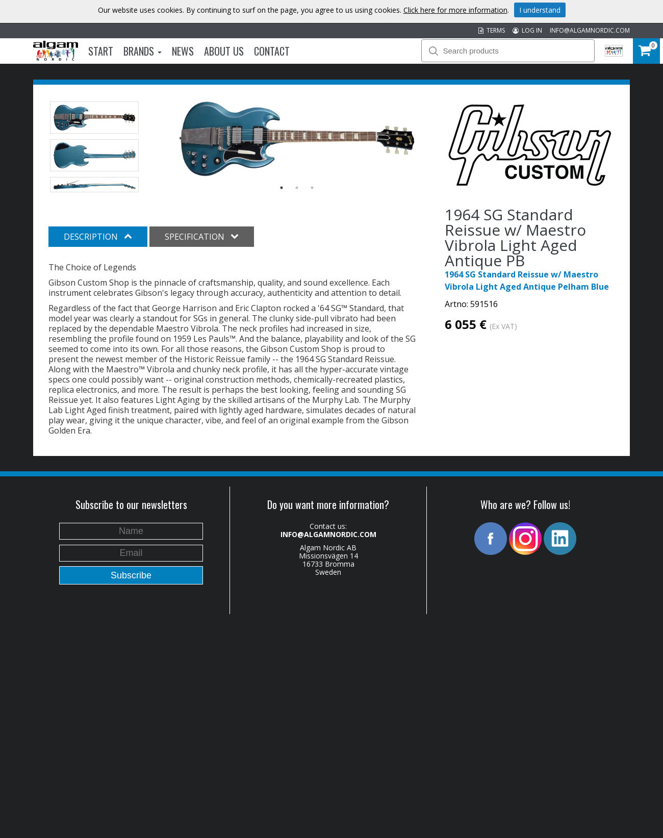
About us (224, 51)
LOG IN (527, 30)
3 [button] (312, 188)
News (183, 51)
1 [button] (281, 188)
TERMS (491, 30)
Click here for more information (455, 10)
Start (100, 51)
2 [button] (297, 188)
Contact (272, 51)
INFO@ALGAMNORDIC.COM (590, 30)
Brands (142, 51)
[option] (297, 138)
